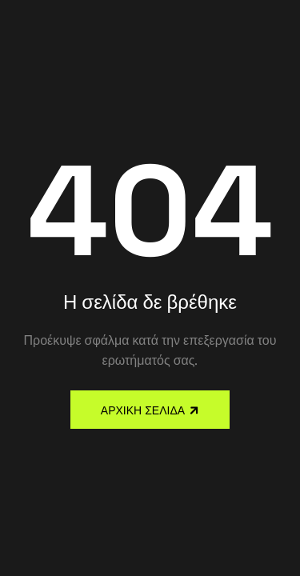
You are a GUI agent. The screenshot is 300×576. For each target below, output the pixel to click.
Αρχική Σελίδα (143, 410)
